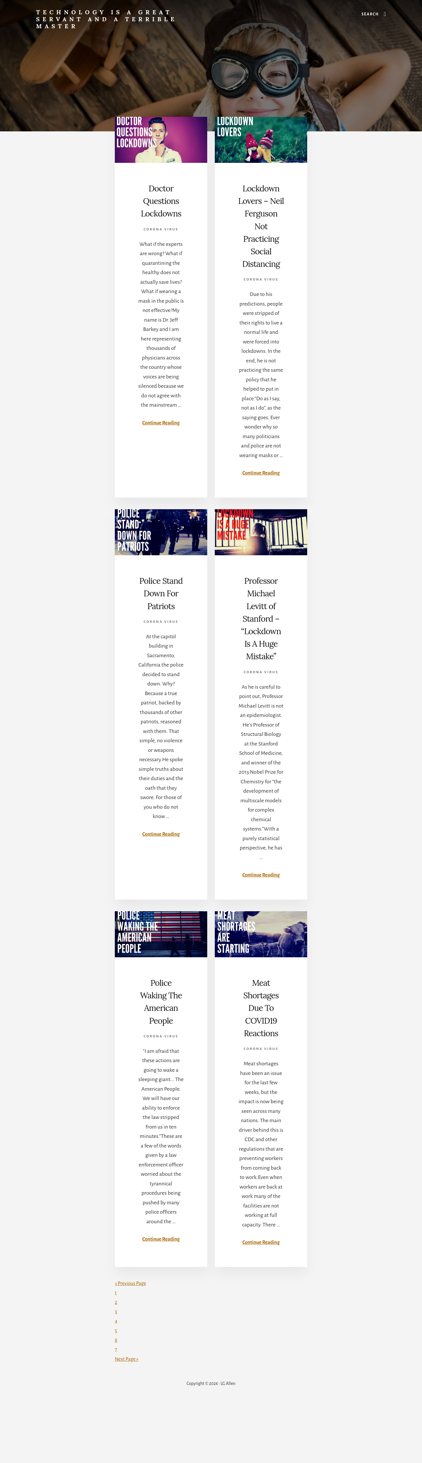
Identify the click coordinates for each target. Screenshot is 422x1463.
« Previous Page (132, 1343)
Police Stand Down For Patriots (161, 624)
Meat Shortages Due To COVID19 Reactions (261, 1058)
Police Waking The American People (161, 1058)
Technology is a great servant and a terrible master (106, 19)
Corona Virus (161, 254)
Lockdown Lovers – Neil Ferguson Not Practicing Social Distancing (261, 238)
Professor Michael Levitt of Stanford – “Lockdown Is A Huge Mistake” (261, 656)
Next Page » (128, 1419)
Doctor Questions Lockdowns (161, 213)
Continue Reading (161, 448)
